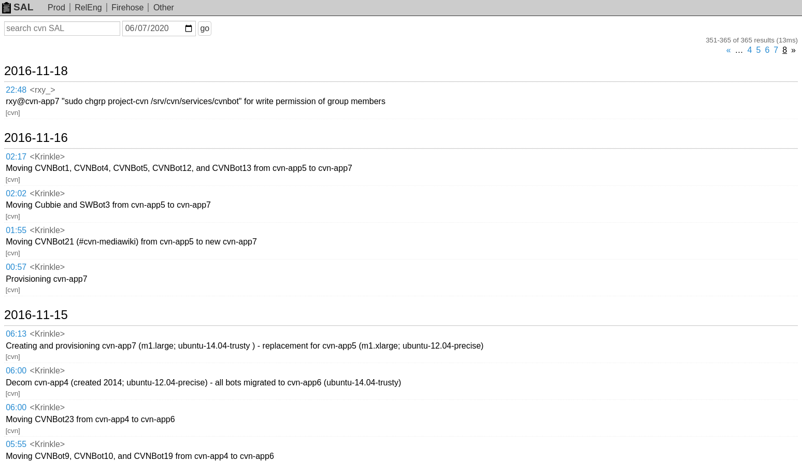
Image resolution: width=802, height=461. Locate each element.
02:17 (16, 156)
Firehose (127, 7)
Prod (56, 7)
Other (163, 7)
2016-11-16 (36, 138)
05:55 (16, 444)
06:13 (16, 333)
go (204, 28)
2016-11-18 (36, 71)
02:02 (16, 193)
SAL (17, 7)
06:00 (16, 370)
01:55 (16, 230)
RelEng (88, 7)
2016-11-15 (36, 315)
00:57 (16, 267)
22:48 (16, 89)
